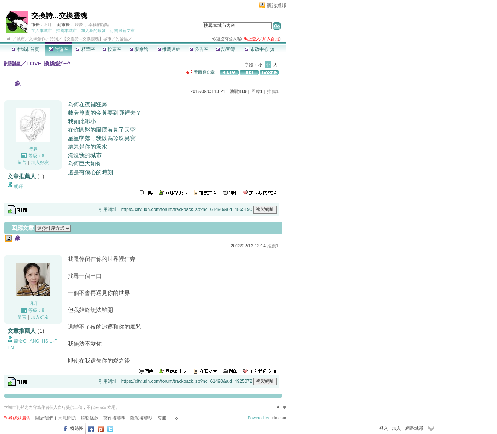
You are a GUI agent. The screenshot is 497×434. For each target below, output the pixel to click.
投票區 (112, 49)
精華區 (85, 49)
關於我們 (44, 418)
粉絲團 (77, 428)
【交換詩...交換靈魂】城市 (86, 38)
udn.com (278, 417)
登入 (383, 428)
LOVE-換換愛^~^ (48, 63)
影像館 (139, 49)
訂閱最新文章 (122, 30)
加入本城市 (41, 30)
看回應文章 (200, 72)
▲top (281, 406)
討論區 (58, 49)
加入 (396, 428)
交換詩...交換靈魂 (59, 16)
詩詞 (54, 38)
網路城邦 (276, 5)
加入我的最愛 (93, 30)
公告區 (198, 49)
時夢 (79, 24)
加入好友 (40, 162)
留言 (21, 162)
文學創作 (37, 38)
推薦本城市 (66, 30)
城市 (21, 38)
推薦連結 (168, 49)
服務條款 (90, 418)
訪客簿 (225, 49)
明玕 (48, 24)
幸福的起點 (98, 24)
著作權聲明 (114, 418)
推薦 (273, 91)
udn (9, 38)
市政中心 (259, 49)
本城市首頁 (25, 49)
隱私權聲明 (141, 418)
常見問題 (67, 418)
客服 (161, 418)
